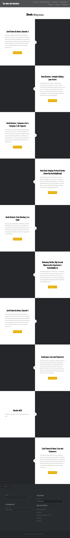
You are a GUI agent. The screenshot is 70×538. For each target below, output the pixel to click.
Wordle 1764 (39, 518)
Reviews (50, 5)
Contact (57, 5)
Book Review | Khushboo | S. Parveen (44, 515)
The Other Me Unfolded (11, 3)
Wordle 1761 (39, 521)
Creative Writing (45, 2)
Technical (63, 2)
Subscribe (64, 5)
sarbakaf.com (42, 534)
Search (7, 495)
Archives (38, 499)
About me (35, 2)
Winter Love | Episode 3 (41, 509)
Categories (8, 508)
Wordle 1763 (39, 512)
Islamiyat (55, 2)
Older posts (6, 487)
